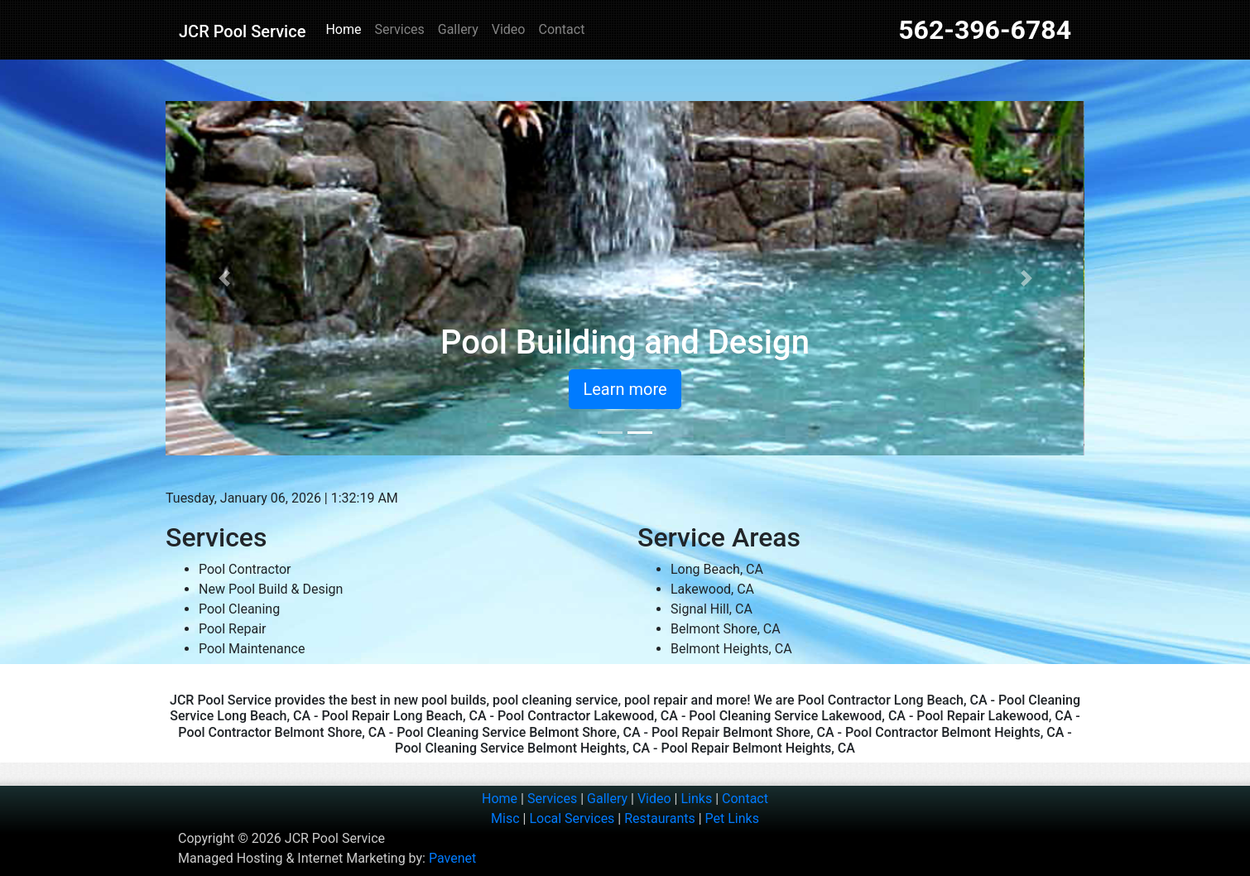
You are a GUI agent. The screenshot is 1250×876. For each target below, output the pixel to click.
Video (509, 29)
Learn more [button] (624, 389)
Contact (561, 29)
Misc (505, 818)
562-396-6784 (984, 30)
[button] (224, 278)
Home (343, 29)
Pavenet (452, 858)
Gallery (458, 29)
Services (399, 29)
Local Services (571, 818)
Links (696, 798)
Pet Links (732, 818)
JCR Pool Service (242, 31)
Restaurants (659, 818)
